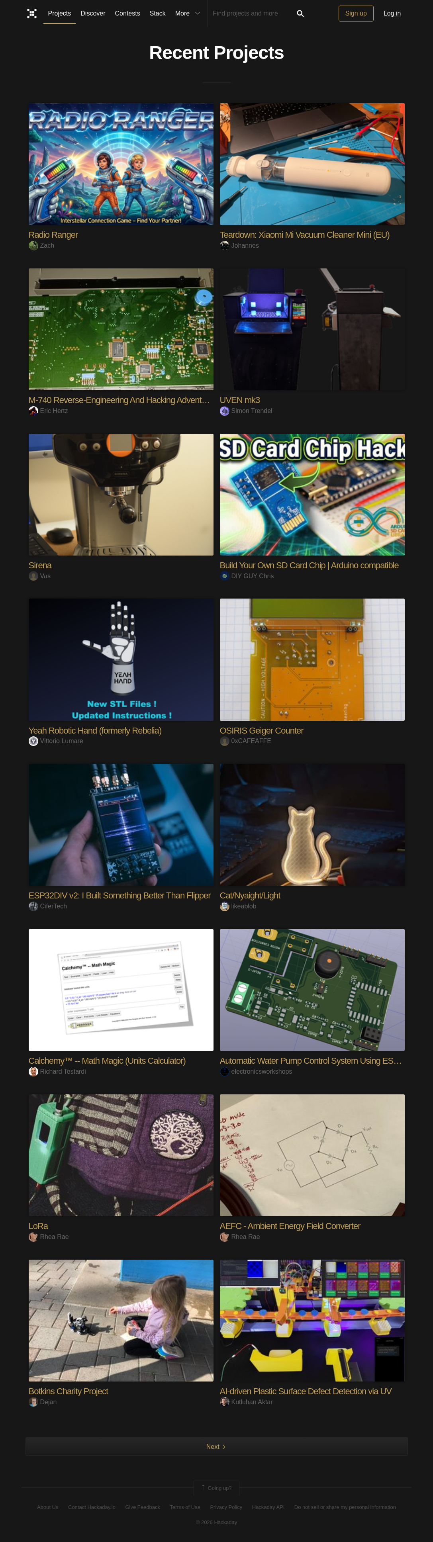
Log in (392, 13)
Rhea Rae (49, 1236)
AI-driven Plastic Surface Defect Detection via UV (306, 1391)
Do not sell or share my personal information (345, 1507)
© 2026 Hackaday (216, 1522)
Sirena (40, 565)
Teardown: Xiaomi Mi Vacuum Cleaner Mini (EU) (305, 235)
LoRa (38, 1226)
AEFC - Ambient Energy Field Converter (290, 1226)
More (189, 13)
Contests (127, 13)
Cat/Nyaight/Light (250, 895)
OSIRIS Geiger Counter (262, 731)
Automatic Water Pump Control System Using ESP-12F (317, 1061)
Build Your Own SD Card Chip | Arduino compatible (309, 565)
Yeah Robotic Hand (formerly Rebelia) (95, 731)
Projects (59, 13)
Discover (92, 13)
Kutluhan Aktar (246, 1402)
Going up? (216, 1488)
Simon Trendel (246, 410)
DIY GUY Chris (247, 576)
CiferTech (48, 906)
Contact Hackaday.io (92, 1507)
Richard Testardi (57, 1071)
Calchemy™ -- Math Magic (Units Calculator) (107, 1061)
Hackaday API (268, 1507)
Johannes (239, 245)
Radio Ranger (53, 235)
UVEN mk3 (240, 400)
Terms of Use (185, 1507)
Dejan (43, 1402)
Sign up (356, 13)
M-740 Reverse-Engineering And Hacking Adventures (123, 400)
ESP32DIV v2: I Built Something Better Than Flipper (120, 895)
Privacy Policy (226, 1507)
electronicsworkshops (256, 1071)
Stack (158, 13)
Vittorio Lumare (56, 741)
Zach (42, 245)
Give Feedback (142, 1507)
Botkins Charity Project (68, 1391)
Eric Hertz (48, 410)
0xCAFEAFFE (245, 741)
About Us (47, 1507)
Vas (40, 576)
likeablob (238, 906)
